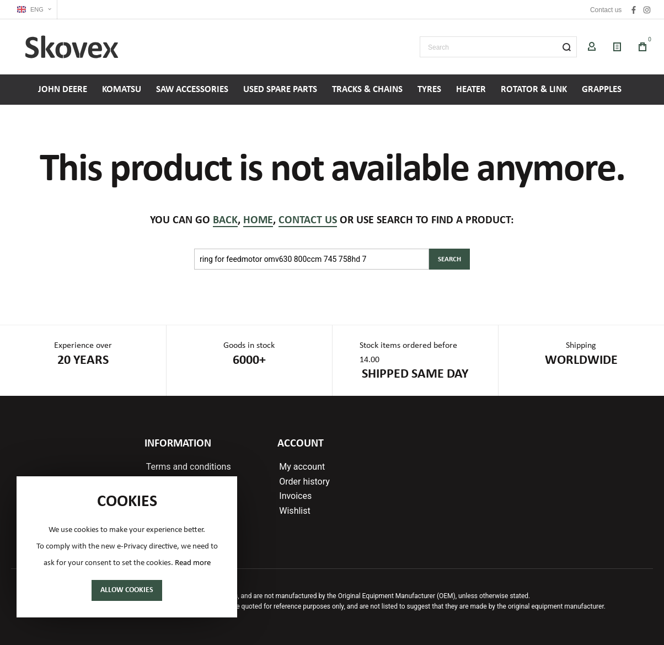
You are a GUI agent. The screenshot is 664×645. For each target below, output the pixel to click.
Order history (304, 482)
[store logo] (72, 46)
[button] (34, 9)
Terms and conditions (188, 467)
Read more (193, 563)
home (258, 220)
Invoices (295, 496)
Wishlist (294, 511)
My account (302, 467)
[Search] (566, 46)
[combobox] (498, 46)
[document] (127, 547)
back (225, 220)
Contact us (606, 10)
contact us (308, 220)
